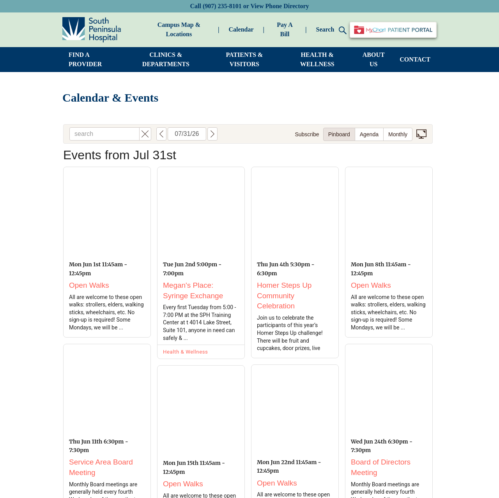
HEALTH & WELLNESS (317, 59)
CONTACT (415, 59)
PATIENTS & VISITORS (244, 59)
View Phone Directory (279, 6)
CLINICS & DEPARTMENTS (165, 59)
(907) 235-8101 (222, 6)
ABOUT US (374, 59)
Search (331, 30)
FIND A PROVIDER (85, 59)
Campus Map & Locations (178, 29)
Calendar (241, 29)
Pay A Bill (284, 29)
